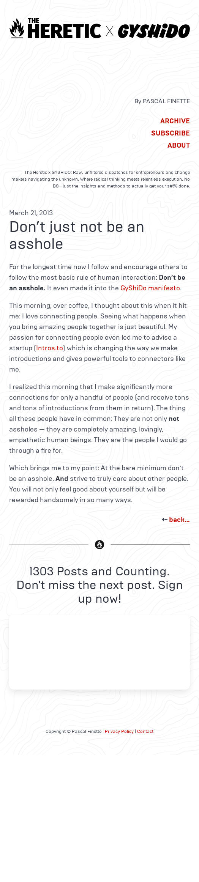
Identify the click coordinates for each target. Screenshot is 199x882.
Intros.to (49, 348)
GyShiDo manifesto (150, 288)
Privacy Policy (119, 731)
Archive (175, 121)
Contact (145, 731)
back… (179, 519)
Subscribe (170, 133)
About (178, 145)
